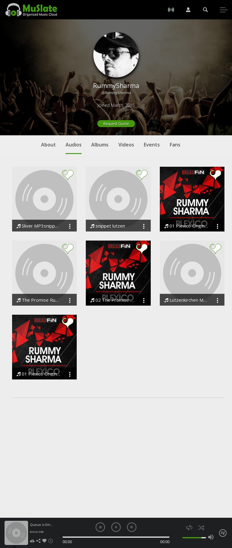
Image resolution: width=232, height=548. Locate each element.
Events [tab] (152, 144)
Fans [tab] (175, 144)
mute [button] (179, 537)
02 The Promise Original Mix (112, 300)
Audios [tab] (74, 147)
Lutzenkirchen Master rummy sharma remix (186, 300)
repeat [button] (189, 527)
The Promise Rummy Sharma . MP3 (38, 300)
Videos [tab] (126, 144)
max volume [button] (211, 537)
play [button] (116, 527)
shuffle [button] (201, 527)
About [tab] (48, 144)
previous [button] (100, 527)
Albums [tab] (99, 144)
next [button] (132, 527)
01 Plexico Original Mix (186, 225)
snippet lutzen (107, 225)
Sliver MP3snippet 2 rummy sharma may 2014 (38, 225)
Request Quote (116, 123)
